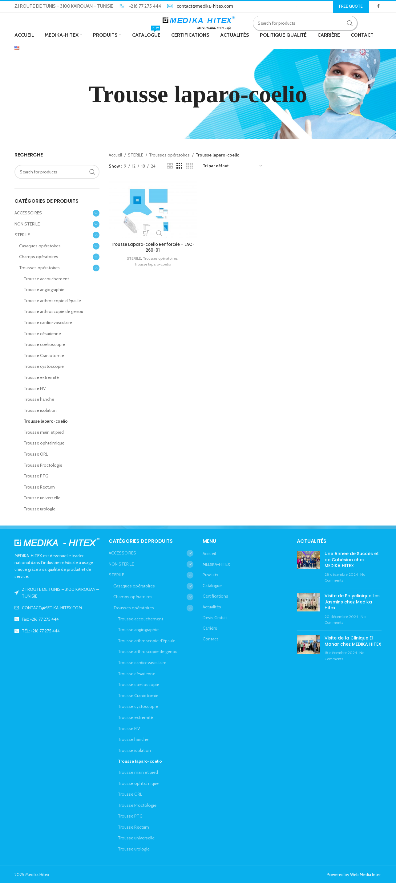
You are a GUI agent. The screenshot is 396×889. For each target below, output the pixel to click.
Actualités (212, 612)
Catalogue (212, 591)
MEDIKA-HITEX (216, 570)
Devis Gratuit (215, 623)
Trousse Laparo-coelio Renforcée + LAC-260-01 (152, 252)
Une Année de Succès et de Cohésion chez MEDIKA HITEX (352, 565)
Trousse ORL (36, 459)
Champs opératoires (38, 262)
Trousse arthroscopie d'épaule (52, 306)
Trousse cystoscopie (44, 372)
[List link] (56, 613)
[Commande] (233, 171)
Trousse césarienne (42, 339)
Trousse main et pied (44, 437)
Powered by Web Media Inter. (354, 880)
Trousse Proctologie (43, 470)
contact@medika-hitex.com (205, 6)
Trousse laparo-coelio (46, 427)
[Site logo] (198, 25)
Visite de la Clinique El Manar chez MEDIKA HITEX (353, 646)
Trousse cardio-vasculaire (48, 328)
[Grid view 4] (189, 172)
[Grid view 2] (170, 172)
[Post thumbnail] (308, 572)
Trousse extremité (41, 383)
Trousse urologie (39, 514)
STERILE (22, 240)
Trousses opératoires (39, 273)
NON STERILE (27, 229)
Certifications (215, 602)
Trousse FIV (35, 394)
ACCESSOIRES (28, 218)
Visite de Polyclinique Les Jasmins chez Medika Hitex (352, 607)
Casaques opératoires (40, 251)
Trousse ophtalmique (44, 449)
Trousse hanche (39, 405)
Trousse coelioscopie (44, 350)
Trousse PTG (36, 482)
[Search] (308, 26)
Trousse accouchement (46, 284)
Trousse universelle (42, 503)
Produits (210, 580)
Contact (210, 644)
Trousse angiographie (44, 295)
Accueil (116, 161)
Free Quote (351, 6)
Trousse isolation (40, 416)
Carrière (210, 634)
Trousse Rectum (39, 492)
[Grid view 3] (179, 172)
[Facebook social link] (378, 6)
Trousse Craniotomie (44, 361)
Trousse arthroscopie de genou (53, 317)
